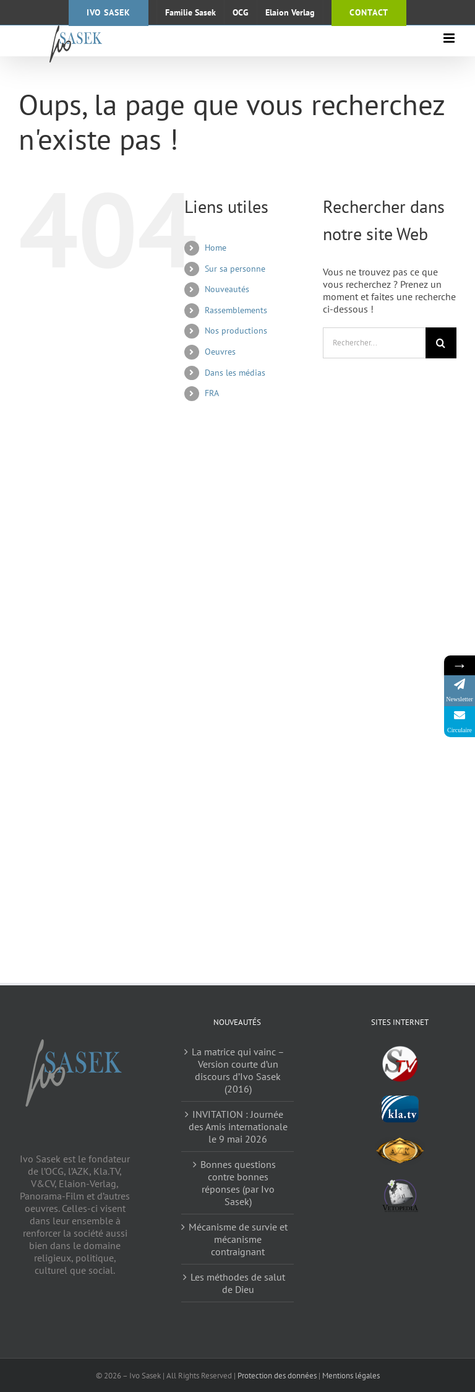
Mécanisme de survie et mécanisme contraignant (238, 1239)
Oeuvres (220, 351)
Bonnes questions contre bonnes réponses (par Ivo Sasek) (238, 1183)
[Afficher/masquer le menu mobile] (449, 38)
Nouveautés (227, 289)
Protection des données (277, 1375)
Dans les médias (235, 372)
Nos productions (236, 330)
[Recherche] (441, 342)
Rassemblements (236, 310)
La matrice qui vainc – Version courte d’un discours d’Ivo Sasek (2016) (238, 1070)
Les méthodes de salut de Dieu (237, 1283)
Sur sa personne (235, 268)
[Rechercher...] (374, 342)
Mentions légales (351, 1375)
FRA (212, 393)
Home (215, 247)
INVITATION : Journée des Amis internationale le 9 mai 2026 (238, 1126)
